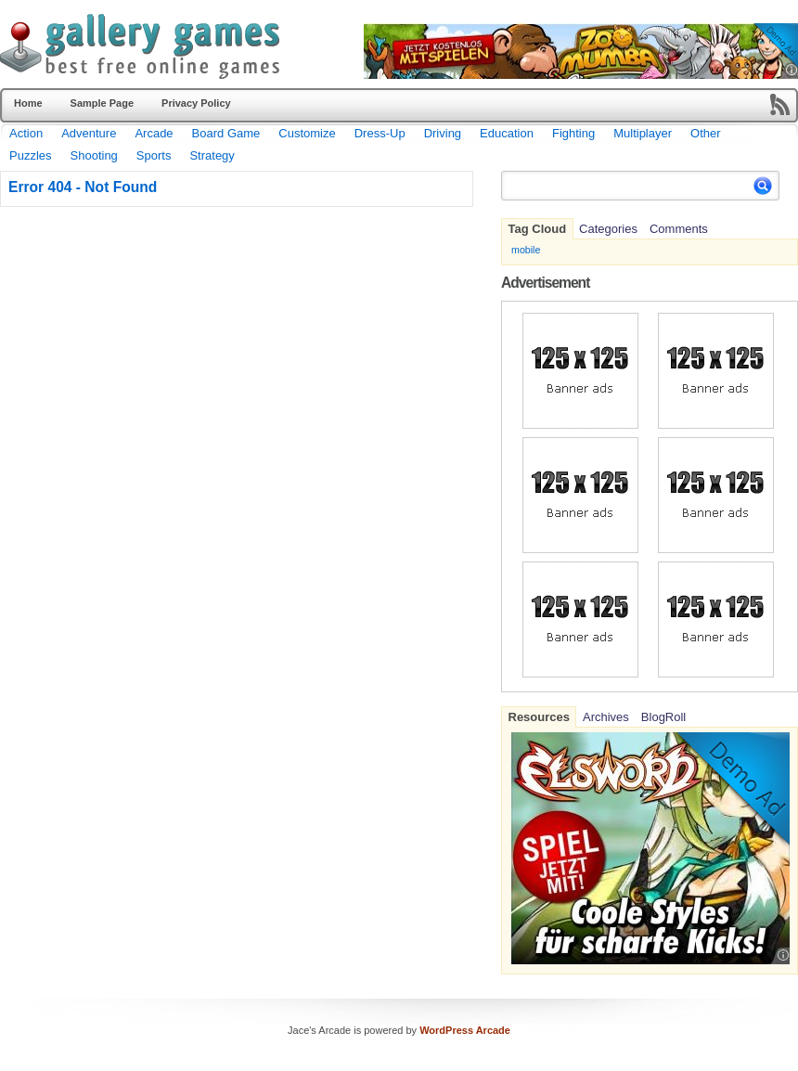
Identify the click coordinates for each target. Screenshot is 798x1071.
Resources (539, 717)
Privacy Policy (196, 103)
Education (507, 133)
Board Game (226, 133)
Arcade (154, 133)
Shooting (94, 155)
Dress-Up (379, 133)
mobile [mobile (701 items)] (525, 249)
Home (28, 103)
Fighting (573, 133)
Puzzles (30, 155)
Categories (608, 229)
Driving (442, 133)
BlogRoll (663, 717)
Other (705, 133)
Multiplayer (642, 133)
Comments (679, 229)
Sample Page (102, 103)
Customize (306, 133)
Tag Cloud (537, 229)
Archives (606, 717)
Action (26, 133)
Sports (154, 155)
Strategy (211, 155)
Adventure (88, 133)
